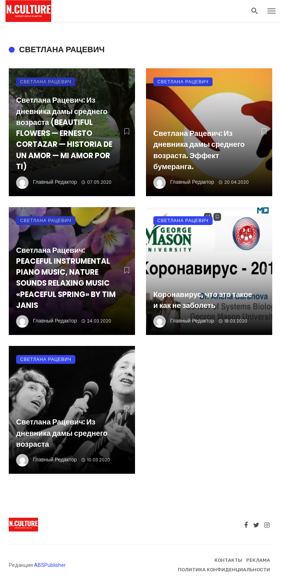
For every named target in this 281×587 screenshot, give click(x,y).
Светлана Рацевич (45, 82)
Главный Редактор (55, 182)
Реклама (258, 560)
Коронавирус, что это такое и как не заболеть (202, 299)
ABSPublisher (50, 565)
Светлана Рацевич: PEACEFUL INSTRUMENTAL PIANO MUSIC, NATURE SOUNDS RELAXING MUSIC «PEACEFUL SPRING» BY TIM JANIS (66, 277)
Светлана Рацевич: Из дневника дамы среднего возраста (62, 433)
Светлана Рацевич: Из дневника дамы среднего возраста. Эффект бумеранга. (199, 150)
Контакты (228, 560)
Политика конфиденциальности (224, 569)
